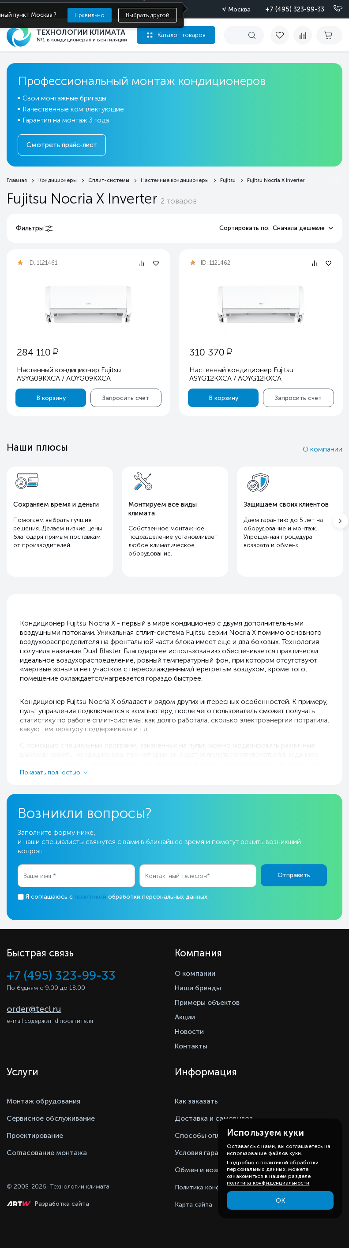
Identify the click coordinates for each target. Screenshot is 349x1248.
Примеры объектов (207, 1002)
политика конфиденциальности (268, 1183)
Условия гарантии (204, 1152)
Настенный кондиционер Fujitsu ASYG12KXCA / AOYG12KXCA (241, 374)
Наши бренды (198, 988)
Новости (189, 1031)
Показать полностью (50, 772)
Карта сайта (193, 1204)
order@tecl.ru (34, 1009)
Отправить (294, 875)
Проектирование (35, 1135)
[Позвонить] (332, 9)
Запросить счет (125, 398)
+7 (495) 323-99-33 (294, 9)
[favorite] (281, 35)
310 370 (210, 352)
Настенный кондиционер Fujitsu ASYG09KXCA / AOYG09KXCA (69, 374)
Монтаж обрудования (43, 1101)
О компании (322, 449)
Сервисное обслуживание (51, 1118)
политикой (90, 896)
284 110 (37, 352)
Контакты (191, 1046)
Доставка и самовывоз (214, 1118)
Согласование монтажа (47, 1152)
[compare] (302, 35)
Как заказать (196, 1101)
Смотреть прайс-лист (61, 145)
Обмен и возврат (204, 1170)
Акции (185, 1017)
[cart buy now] (329, 35)
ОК (280, 1200)
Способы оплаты (204, 1135)
